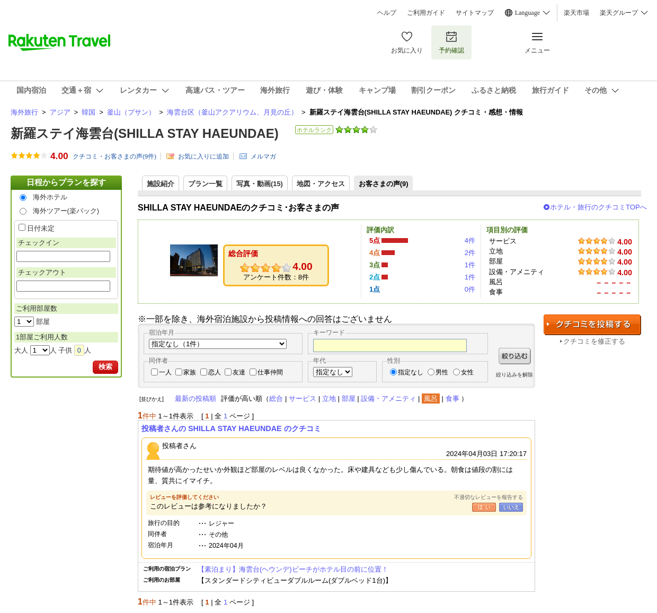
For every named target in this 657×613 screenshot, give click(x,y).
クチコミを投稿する (592, 324)
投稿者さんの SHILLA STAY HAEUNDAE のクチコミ (231, 428)
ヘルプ (386, 12)
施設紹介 (160, 184)
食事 (452, 398)
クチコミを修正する (594, 341)
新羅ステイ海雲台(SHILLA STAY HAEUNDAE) (145, 133)
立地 (329, 398)
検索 (105, 367)
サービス (302, 398)
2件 (470, 253)
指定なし (410, 372)
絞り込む (515, 356)
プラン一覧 (205, 184)
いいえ (511, 507)
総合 (276, 398)
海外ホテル (50, 197)
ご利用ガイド (426, 12)
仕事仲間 (270, 372)
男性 (442, 372)
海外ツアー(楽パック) (66, 211)
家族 (189, 372)
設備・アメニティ (388, 398)
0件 (470, 289)
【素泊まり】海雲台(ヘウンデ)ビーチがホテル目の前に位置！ (293, 569)
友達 (239, 372)
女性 (467, 372)
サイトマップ (475, 12)
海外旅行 (24, 112)
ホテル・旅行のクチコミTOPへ (598, 207)
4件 (470, 240)
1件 (470, 265)
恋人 (214, 372)
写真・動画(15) (259, 184)
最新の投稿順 (195, 398)
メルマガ (263, 156)
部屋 (349, 398)
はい (484, 507)
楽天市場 (576, 12)
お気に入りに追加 (203, 156)
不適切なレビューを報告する (488, 497)
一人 (165, 372)
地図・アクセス (321, 184)
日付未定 (41, 228)
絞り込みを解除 (514, 375)
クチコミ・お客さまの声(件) (114, 156)
